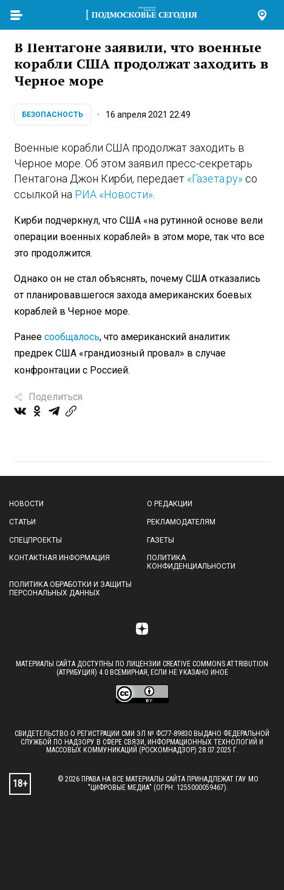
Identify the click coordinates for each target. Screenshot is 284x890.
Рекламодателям (181, 522)
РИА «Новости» (114, 194)
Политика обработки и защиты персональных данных (70, 588)
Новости (26, 504)
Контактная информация (59, 558)
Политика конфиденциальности (191, 562)
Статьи (22, 522)
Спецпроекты (35, 540)
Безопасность (52, 114)
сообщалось (72, 337)
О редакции (169, 504)
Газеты (160, 540)
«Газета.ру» (215, 178)
